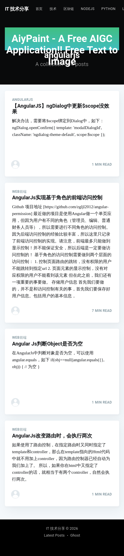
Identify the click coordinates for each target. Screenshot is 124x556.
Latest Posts (54, 535)
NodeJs (88, 9)
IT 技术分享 (17, 9)
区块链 (69, 9)
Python (108, 9)
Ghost (75, 535)
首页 (39, 9)
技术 (53, 9)
